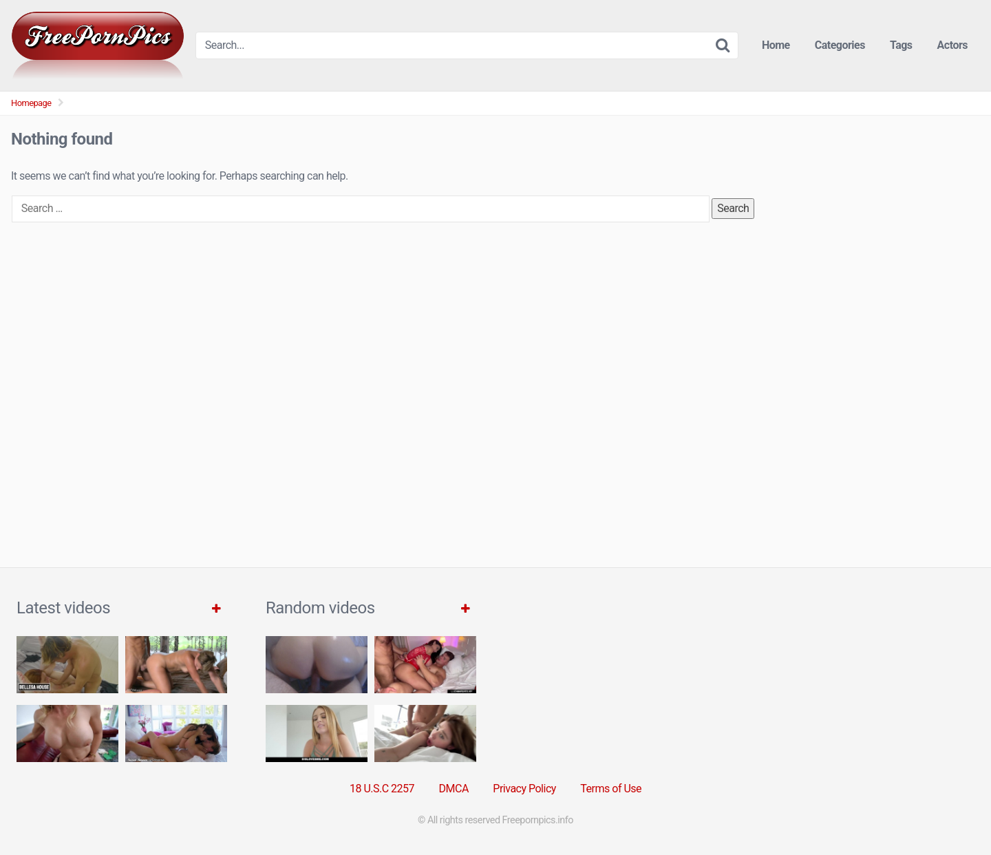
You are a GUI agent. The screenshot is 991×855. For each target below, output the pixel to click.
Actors (952, 45)
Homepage (31, 103)
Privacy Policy (524, 788)
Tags (901, 45)
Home (776, 45)
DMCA (454, 788)
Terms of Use (610, 788)
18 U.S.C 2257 (382, 788)
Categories (840, 45)
